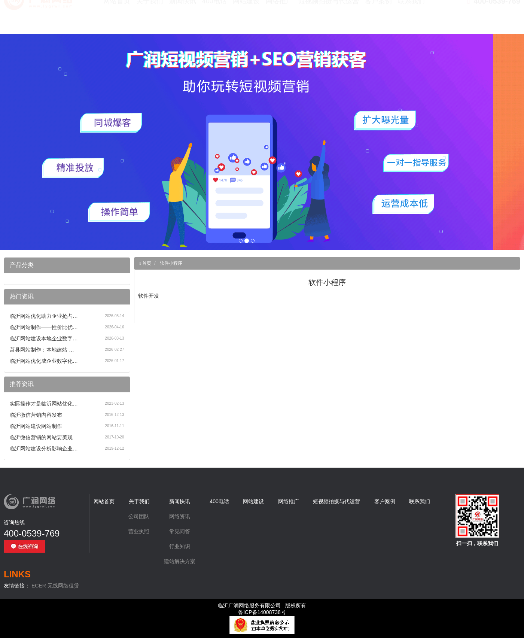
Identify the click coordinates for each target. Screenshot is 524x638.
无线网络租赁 (63, 586)
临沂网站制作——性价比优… (44, 327)
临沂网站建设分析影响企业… (44, 449)
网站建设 (246, 18)
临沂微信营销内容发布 (36, 415)
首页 (146, 263)
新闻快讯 (182, 18)
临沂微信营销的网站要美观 (41, 437)
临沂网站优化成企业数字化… (44, 361)
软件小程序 (171, 263)
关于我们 (149, 18)
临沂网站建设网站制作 (36, 426)
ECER (38, 586)
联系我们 (411, 18)
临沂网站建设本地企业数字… (44, 338)
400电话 (214, 18)
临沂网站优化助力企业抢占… (44, 316)
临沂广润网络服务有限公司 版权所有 (262, 605)
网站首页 (116, 18)
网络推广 (279, 18)
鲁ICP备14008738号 (262, 612)
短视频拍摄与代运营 (328, 18)
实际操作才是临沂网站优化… (44, 404)
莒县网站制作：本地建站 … (42, 350)
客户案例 (378, 18)
